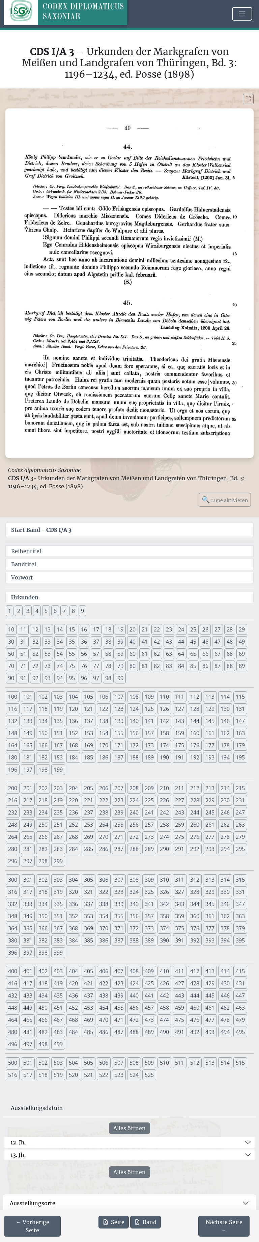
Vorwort (22, 577)
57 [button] (96, 653)
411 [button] (179, 971)
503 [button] (58, 1062)
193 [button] (209, 757)
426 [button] (164, 983)
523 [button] (118, 1075)
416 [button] (12, 983)
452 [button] (73, 1007)
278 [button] (225, 836)
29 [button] (242, 629)
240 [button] (134, 812)
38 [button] (108, 641)
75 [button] (72, 666)
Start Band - (41, 529)
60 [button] (133, 653)
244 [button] (194, 812)
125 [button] (149, 709)
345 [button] (209, 904)
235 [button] (58, 812)
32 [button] (35, 641)
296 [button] (12, 861)
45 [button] (193, 641)
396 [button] (12, 952)
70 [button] (11, 666)
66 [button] (205, 653)
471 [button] (118, 1020)
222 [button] (103, 800)
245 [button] (209, 812)
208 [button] (134, 788)
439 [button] (118, 995)
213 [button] (209, 788)
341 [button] (149, 904)
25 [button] (193, 629)
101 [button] (27, 696)
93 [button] (48, 678)
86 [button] (205, 666)
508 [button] (134, 1062)
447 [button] (240, 995)
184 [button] (73, 757)
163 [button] (240, 733)
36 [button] (84, 641)
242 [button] (164, 812)
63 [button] (169, 653)
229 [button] (209, 800)
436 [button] (73, 995)
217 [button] (27, 800)
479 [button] (240, 1020)
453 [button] (88, 1007)
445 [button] (209, 995)
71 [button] (23, 666)
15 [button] (72, 629)
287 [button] (118, 849)
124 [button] (134, 709)
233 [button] (27, 812)
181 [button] (27, 757)
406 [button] (103, 971)
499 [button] (58, 1044)
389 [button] (149, 940)
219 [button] (58, 800)
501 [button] (27, 1062)
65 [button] (193, 653)
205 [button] (88, 788)
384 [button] (73, 940)
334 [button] (43, 904)
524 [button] (134, 1075)
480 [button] (12, 1032)
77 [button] (96, 666)
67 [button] (217, 653)
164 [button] (12, 745)
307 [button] (118, 879)
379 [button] (240, 928)
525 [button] (149, 1075)
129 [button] (209, 709)
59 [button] (120, 653)
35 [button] (72, 641)
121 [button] (88, 709)
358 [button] (164, 916)
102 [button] (43, 696)
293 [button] (209, 849)
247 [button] (240, 812)
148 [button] (12, 733)
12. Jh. (18, 1142)
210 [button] (164, 788)
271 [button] (118, 836)
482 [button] (43, 1032)
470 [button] (103, 1020)
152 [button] (73, 733)
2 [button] (18, 611)
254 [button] (103, 824)
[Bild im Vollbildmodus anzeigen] (248, 99)
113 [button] (209, 696)
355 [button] (118, 916)
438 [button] (103, 995)
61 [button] (145, 653)
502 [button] (43, 1062)
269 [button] (88, 836)
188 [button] (134, 757)
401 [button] (27, 971)
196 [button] (12, 769)
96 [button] (84, 678)
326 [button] (164, 892)
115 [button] (240, 696)
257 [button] (149, 824)
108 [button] (134, 696)
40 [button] (133, 641)
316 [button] (12, 892)
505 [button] (88, 1062)
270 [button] (103, 836)
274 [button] (164, 836)
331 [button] (240, 892)
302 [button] (43, 879)
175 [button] (179, 745)
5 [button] (46, 611)
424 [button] (134, 983)
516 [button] (12, 1075)
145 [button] (209, 721)
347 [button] (240, 904)
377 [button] (209, 928)
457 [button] (149, 1007)
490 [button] (164, 1032)
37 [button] (96, 641)
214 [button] (225, 788)
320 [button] (73, 892)
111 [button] (179, 696)
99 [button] (120, 678)
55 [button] (72, 653)
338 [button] (103, 904)
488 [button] (134, 1032)
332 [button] (12, 904)
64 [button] (181, 653)
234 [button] (43, 812)
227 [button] (179, 800)
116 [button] (12, 709)
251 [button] (58, 824)
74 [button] (60, 666)
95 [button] (72, 678)
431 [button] (240, 983)
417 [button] (27, 983)
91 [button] (23, 678)
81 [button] (145, 666)
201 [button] (27, 788)
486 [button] (103, 1032)
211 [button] (179, 788)
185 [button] (88, 757)
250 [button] (43, 824)
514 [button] (225, 1062)
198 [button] (43, 769)
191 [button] (179, 757)
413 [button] (209, 971)
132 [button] (12, 721)
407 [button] (118, 971)
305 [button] (88, 879)
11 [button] (23, 629)
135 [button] (58, 721)
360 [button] (194, 916)
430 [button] (225, 983)
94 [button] (60, 678)
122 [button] (103, 709)
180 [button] (12, 757)
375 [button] (179, 928)
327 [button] (179, 892)
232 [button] (12, 812)
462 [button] (225, 1007)
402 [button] (43, 971)
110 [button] (164, 696)
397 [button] (27, 952)
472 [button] (134, 1020)
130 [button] (225, 709)
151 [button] (58, 733)
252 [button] (73, 824)
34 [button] (60, 641)
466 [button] (43, 1020)
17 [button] (96, 629)
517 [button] (27, 1075)
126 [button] (164, 709)
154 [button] (103, 733)
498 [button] (43, 1044)
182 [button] (43, 757)
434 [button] (43, 995)
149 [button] (27, 733)
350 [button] (43, 916)
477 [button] (209, 1020)
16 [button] (84, 629)
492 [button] (194, 1032)
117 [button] (27, 709)
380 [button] (12, 940)
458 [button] (164, 1007)
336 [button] (73, 904)
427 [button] (179, 983)
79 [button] (120, 666)
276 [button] (194, 836)
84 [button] (181, 666)
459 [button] (179, 1007)
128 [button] (194, 709)
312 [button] (194, 879)
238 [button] (103, 812)
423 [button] (118, 983)
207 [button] (118, 788)
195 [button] (240, 757)
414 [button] (225, 971)
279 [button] (240, 836)
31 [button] (23, 641)
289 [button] (149, 849)
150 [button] (43, 733)
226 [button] (164, 800)
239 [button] (118, 812)
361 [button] (209, 916)
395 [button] (240, 940)
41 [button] (145, 641)
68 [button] (230, 653)
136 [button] (73, 721)
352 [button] (73, 916)
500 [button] (12, 1062)
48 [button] (230, 641)
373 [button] (149, 928)
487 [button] (118, 1032)
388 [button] (134, 940)
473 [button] (149, 1020)
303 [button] (58, 879)
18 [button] (108, 629)
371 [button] (118, 928)
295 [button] (240, 849)
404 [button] (73, 971)
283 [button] (58, 849)
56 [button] (84, 653)
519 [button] (58, 1075)
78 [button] (108, 666)
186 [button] (103, 757)
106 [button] (103, 696)
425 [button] (149, 983)
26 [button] (205, 629)
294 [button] (225, 849)
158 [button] (164, 733)
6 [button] (55, 611)
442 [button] (164, 995)
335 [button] (58, 904)
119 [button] (58, 709)
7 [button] (64, 611)
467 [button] (58, 1020)
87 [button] (217, 666)
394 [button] (225, 940)
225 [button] (149, 800)
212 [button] (194, 788)
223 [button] (118, 800)
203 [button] (58, 788)
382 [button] (43, 940)
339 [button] (118, 904)
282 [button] (43, 849)
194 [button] (225, 757)
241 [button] (149, 812)
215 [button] (240, 788)
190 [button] (164, 757)
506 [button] (103, 1062)
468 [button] (73, 1020)
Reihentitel (26, 551)
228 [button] (194, 800)
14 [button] (60, 629)
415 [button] (240, 971)
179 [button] (240, 745)
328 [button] (194, 892)
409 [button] (149, 971)
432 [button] (12, 995)
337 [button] (88, 904)
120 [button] (73, 709)
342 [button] (164, 904)
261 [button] (209, 824)
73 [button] (48, 666)
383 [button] (58, 940)
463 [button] (240, 1007)
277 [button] (209, 836)
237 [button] (88, 812)
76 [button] (84, 666)
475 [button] (179, 1020)
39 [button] (120, 641)
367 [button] (58, 928)
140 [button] (134, 721)
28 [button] (230, 629)
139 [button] (118, 721)
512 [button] (194, 1062)
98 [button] (108, 678)
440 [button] (134, 995)
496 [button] (12, 1044)
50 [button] (11, 653)
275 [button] (179, 836)
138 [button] (103, 721)
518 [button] (43, 1075)
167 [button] (58, 745)
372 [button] (134, 928)
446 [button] (225, 995)
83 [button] (169, 666)
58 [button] (108, 653)
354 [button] (103, 916)
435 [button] (58, 995)
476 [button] (194, 1020)
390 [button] (164, 940)
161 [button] (209, 733)
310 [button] (164, 879)
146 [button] (225, 721)
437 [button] (88, 995)
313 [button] (209, 879)
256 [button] (134, 824)
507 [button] (118, 1062)
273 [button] (149, 836)
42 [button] (157, 641)
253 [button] (88, 824)
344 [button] (194, 904)
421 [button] (88, 983)
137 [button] (88, 721)
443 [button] (179, 995)
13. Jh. (18, 1155)
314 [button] (225, 879)
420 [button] (73, 983)
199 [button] (58, 769)
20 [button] (133, 629)
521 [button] (88, 1075)
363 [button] (240, 916)
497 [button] (27, 1044)
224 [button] (134, 800)
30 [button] (11, 641)
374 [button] (164, 928)
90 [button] (11, 678)
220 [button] (73, 800)
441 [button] (149, 995)
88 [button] (230, 666)
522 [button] (103, 1075)
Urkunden (24, 597)
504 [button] (73, 1062)
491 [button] (179, 1032)
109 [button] (149, 696)
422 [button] (103, 983)
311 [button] (179, 879)
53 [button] (48, 653)
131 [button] (240, 709)
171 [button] (118, 745)
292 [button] (194, 849)
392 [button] (194, 940)
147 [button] (240, 721)
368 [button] (73, 928)
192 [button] (194, 757)
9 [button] (82, 611)
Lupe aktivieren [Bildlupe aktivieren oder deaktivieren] (225, 499)
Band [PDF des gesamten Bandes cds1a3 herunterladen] (145, 1222)
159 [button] (179, 733)
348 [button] (12, 916)
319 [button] (58, 892)
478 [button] (225, 1020)
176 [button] (194, 745)
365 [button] (27, 928)
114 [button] (225, 696)
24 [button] (181, 629)
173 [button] (149, 745)
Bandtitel (23, 564)
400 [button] (12, 971)
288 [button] (134, 849)
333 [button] (27, 904)
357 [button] (149, 916)
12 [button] (35, 629)
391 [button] (179, 940)
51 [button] (23, 653)
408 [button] (134, 971)
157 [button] (149, 733)
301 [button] (27, 879)
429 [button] (209, 983)
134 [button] (43, 721)
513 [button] (209, 1062)
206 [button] (103, 788)
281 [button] (27, 849)
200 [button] (12, 788)
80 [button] (133, 666)
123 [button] (118, 709)
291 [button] (179, 849)
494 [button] (225, 1032)
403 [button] (58, 971)
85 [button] (193, 666)
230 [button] (225, 800)
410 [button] (164, 971)
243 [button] (179, 812)
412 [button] (194, 971)
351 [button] (58, 916)
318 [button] (43, 892)
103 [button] (58, 696)
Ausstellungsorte (32, 1203)
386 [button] (103, 940)
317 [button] (27, 892)
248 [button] (12, 824)
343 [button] (179, 904)
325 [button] (149, 892)
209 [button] (149, 788)
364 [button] (12, 928)
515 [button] (240, 1062)
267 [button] (58, 836)
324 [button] (134, 892)
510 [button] (164, 1062)
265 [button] (27, 836)
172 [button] (134, 745)
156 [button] (134, 733)
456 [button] (134, 1007)
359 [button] (179, 916)
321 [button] (88, 892)
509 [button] (149, 1062)
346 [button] (225, 904)
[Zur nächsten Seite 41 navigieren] (224, 1226)
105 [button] (88, 696)
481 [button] (27, 1032)
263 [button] (240, 824)
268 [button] (73, 836)
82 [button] (157, 666)
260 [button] (194, 824)
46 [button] (205, 641)
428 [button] (194, 983)
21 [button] (145, 629)
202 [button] (43, 788)
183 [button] (58, 757)
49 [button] (242, 641)
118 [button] (43, 709)
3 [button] (27, 611)
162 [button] (225, 733)
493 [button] (209, 1032)
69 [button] (242, 653)
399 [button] (58, 952)
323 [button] (118, 892)
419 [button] (58, 983)
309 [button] (149, 879)
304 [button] (73, 879)
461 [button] (209, 1007)
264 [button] (12, 836)
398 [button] (43, 952)
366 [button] (43, 928)
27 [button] (217, 629)
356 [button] (134, 916)
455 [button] (118, 1007)
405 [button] (88, 971)
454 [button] (103, 1007)
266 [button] (43, 836)
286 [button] (103, 849)
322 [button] (103, 892)
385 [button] (88, 940)
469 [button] (88, 1020)
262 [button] (225, 824)
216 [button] (12, 800)
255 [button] (118, 824)
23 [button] (169, 629)
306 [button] (103, 879)
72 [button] (35, 666)
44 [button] (181, 641)
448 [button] (12, 1007)
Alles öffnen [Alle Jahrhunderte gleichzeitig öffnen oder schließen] (129, 1128)
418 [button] (43, 983)
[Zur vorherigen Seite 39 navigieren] (32, 1226)
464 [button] (12, 1020)
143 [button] (179, 721)
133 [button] (27, 721)
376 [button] (194, 928)
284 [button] (73, 849)
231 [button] (240, 800)
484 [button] (73, 1032)
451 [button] (58, 1007)
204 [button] (73, 788)
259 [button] (179, 824)
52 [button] (35, 653)
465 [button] (27, 1020)
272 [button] (134, 836)
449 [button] (27, 1007)
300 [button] (12, 879)
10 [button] (11, 629)
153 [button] (88, 733)
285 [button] (88, 849)
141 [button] (149, 721)
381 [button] (27, 940)
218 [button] (43, 800)
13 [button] (48, 629)
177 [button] (209, 745)
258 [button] (164, 824)
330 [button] (225, 892)
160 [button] (194, 733)
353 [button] (88, 916)
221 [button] (88, 800)
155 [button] (118, 733)
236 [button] (73, 812)
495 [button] (240, 1032)
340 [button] (134, 904)
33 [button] (48, 641)
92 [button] (35, 678)
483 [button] (58, 1032)
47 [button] (217, 641)
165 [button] (27, 745)
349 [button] (27, 916)
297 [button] (27, 861)
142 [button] (164, 721)
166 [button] (43, 745)
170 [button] (103, 745)
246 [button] (225, 812)
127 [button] (179, 709)
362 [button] (225, 916)
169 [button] (88, 745)
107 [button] (118, 696)
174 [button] (164, 745)
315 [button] (240, 879)
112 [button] (194, 696)
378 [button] (225, 928)
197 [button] (27, 769)
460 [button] (194, 1007)
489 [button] (149, 1032)
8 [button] (73, 611)
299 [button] (58, 861)
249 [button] (27, 824)
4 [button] (36, 611)
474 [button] (164, 1020)
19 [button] (120, 629)
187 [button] (118, 757)
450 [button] (43, 1007)
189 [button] (149, 757)
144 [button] (194, 721)
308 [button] (134, 879)
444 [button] (194, 995)
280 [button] (12, 849)
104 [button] (73, 696)
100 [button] (12, 696)
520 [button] (73, 1075)
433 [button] (27, 995)
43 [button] (169, 641)
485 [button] (88, 1032)
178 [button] (225, 745)
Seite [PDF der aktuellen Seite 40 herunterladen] (113, 1222)
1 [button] (9, 611)
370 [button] (103, 928)
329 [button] (209, 892)
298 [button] (43, 861)
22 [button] (157, 629)
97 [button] (96, 678)
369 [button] (88, 928)
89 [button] (242, 666)
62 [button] (157, 653)
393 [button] (209, 940)
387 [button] (118, 940)
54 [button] (60, 653)
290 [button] (164, 849)
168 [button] (73, 745)
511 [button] (179, 1062)
